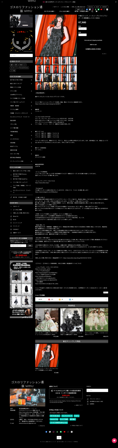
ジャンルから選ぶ (65, 11)
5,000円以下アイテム (16, 94)
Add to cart (93, 44)
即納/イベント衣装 (15, 87)
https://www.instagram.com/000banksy (46, 272)
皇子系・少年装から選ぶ (81, 11)
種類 (79, 26)
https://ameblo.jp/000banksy (43, 276)
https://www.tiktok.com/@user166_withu (46, 283)
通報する (106, 292)
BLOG (97, 6)
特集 (11, 135)
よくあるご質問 (65, 6)
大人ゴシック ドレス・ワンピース (19, 117)
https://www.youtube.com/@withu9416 (46, 280)
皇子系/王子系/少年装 (16, 80)
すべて (40, 299)
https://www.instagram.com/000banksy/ (46, 192)
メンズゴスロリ (14, 139)
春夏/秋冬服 (13, 150)
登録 (30, 245)
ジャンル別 (13, 91)
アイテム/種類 (14, 109)
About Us (90, 6)
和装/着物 (13, 120)
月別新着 (12, 142)
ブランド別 (13, 124)
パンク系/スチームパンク (17, 102)
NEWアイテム (14, 146)
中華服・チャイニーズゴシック (19, 113)
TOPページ (56, 6)
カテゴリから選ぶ (50, 11)
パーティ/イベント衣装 (16, 161)
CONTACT (104, 6)
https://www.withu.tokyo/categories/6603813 (48, 104)
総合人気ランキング (16, 83)
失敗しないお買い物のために (79, 6)
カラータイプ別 (14, 154)
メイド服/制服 (14, 128)
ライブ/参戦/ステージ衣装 (17, 98)
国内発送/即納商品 (15, 157)
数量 (79, 32)
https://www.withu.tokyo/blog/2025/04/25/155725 (77, 258)
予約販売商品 (14, 131)
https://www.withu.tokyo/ (42, 183)
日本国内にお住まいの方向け (93, 49)
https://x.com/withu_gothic (43, 269)
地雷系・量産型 (14, 106)
